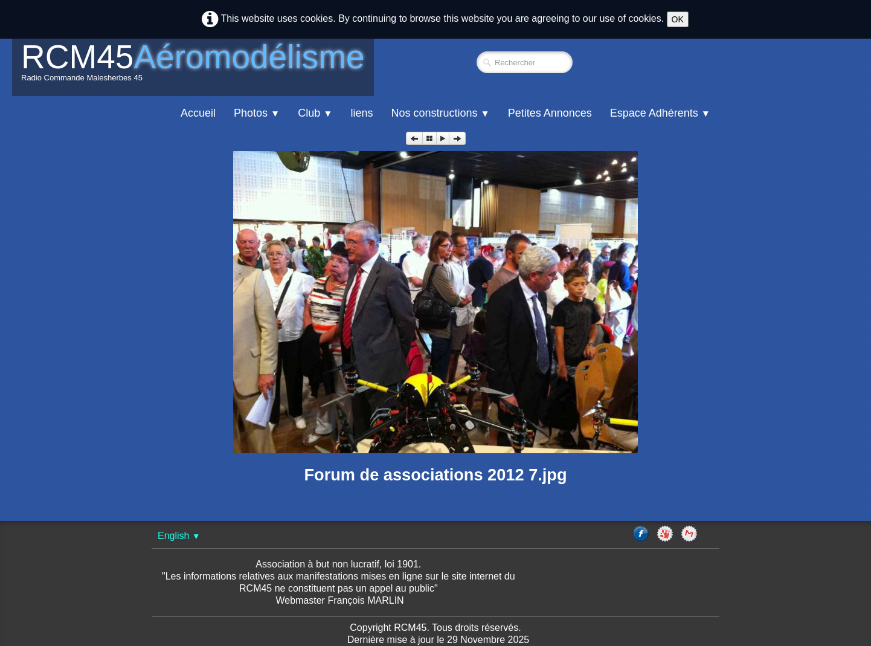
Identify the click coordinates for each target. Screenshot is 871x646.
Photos (257, 113)
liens (361, 113)
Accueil (198, 113)
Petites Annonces (550, 113)
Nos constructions (440, 113)
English (179, 536)
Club (315, 113)
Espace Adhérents (660, 113)
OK (678, 19)
